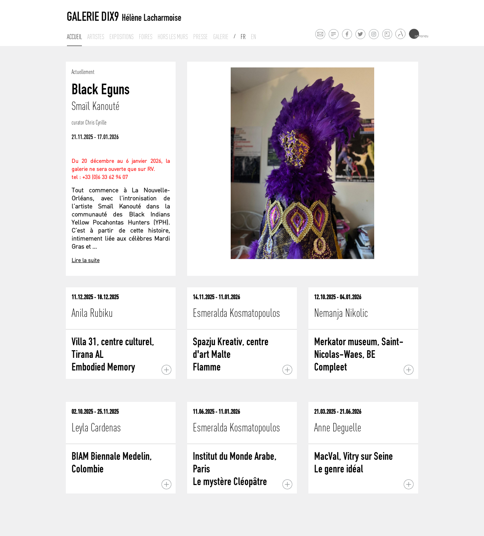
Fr (243, 37)
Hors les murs (173, 37)
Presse (200, 37)
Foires (145, 37)
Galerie (220, 37)
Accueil (74, 37)
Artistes (95, 37)
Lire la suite (85, 260)
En (253, 37)
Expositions (121, 37)
